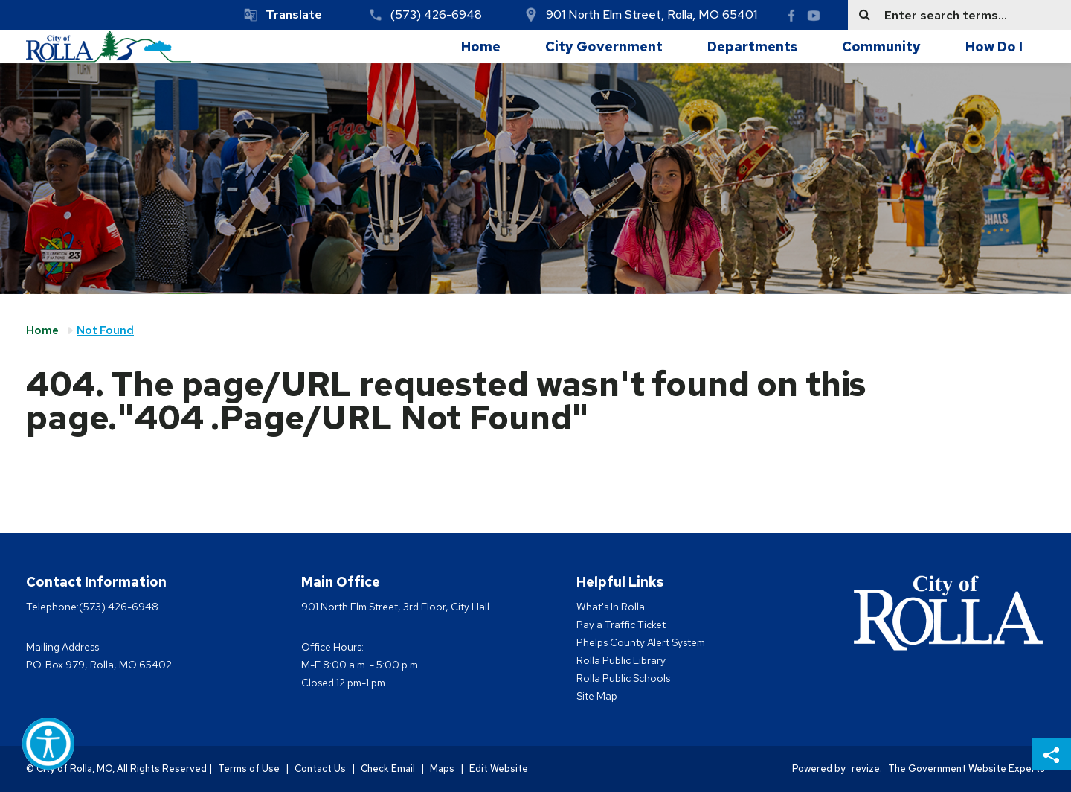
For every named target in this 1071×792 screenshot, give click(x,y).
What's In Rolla (610, 606)
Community (881, 46)
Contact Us (320, 768)
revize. (867, 768)
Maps (442, 768)
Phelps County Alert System (640, 642)
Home (481, 46)
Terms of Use (249, 768)
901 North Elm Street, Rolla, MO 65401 (651, 14)
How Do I (994, 46)
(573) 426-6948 (436, 14)
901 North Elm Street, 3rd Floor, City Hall (395, 606)
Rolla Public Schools (623, 678)
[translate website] (283, 15)
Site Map (596, 696)
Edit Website (498, 768)
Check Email (388, 768)
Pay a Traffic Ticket (621, 624)
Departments (752, 46)
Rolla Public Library (621, 660)
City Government (604, 46)
